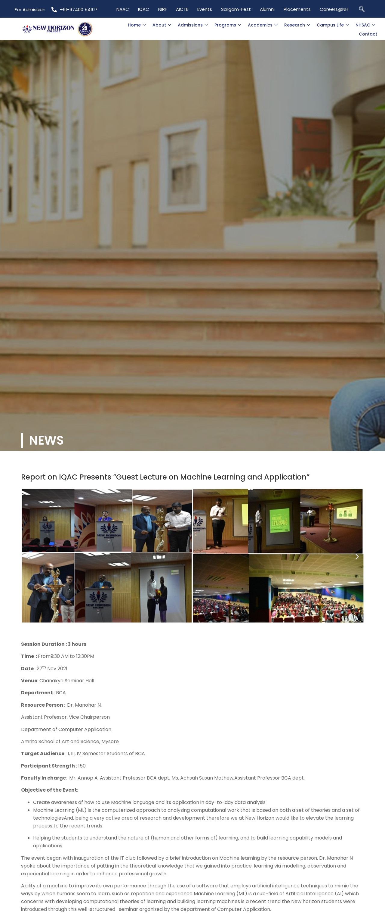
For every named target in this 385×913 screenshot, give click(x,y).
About (161, 25)
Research (297, 25)
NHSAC (365, 25)
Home (137, 25)
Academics (263, 25)
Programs (227, 25)
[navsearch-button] (361, 9)
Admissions (193, 25)
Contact (368, 34)
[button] (28, 557)
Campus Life (333, 25)
